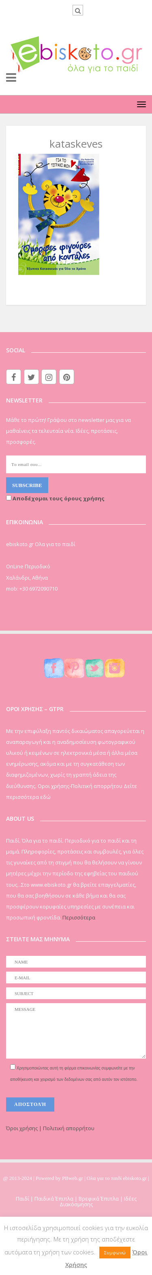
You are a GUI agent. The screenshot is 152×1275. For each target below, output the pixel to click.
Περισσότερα (78, 917)
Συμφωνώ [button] (115, 1253)
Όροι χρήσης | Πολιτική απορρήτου (50, 1128)
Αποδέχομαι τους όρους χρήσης (55, 498)
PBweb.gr (73, 1178)
